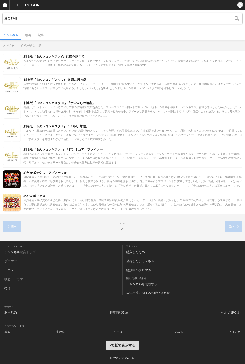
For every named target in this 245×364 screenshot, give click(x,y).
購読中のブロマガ (138, 270)
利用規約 (10, 312)
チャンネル (11, 35)
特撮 (7, 288)
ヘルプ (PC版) (231, 312)
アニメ (9, 270)
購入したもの (135, 252)
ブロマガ (10, 261)
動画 (28, 35)
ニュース (116, 332)
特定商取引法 (119, 312)
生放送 (60, 332)
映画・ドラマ (13, 279)
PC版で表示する (122, 345)
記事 (41, 35)
